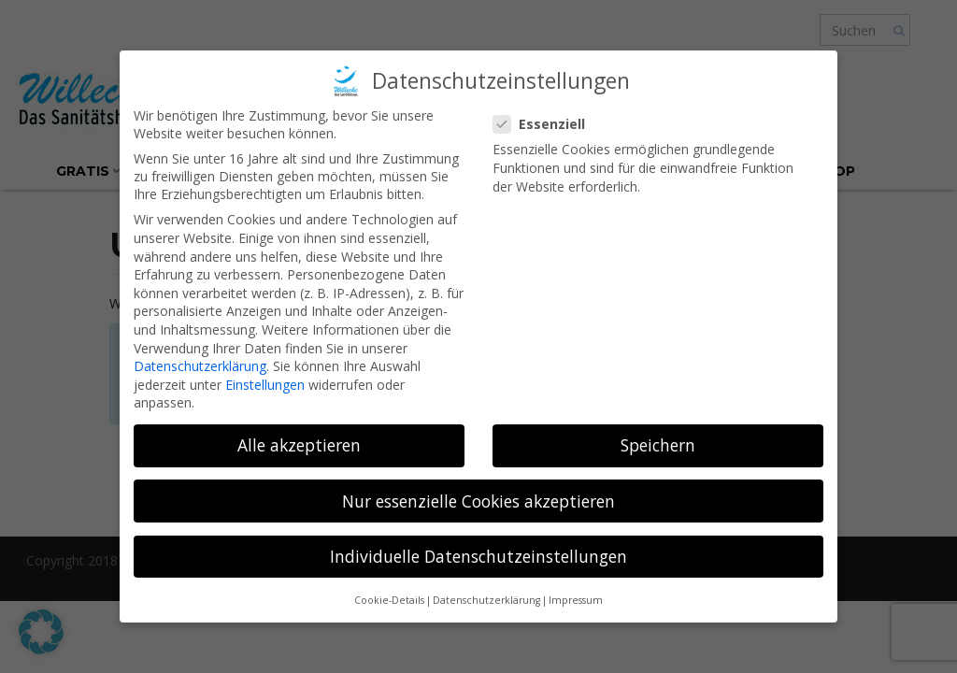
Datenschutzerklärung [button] (486, 600)
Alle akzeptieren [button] (299, 445)
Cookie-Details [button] (389, 600)
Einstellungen (265, 385)
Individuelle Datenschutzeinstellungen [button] (478, 556)
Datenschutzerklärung (200, 366)
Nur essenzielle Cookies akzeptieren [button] (478, 501)
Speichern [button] (658, 445)
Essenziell (545, 124)
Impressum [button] (576, 600)
